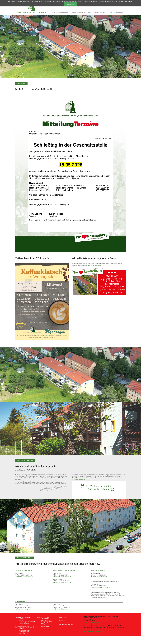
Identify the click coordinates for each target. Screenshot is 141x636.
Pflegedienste (45, 626)
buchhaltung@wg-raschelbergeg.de (102, 587)
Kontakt (62, 617)
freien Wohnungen (93, 265)
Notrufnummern (66, 624)
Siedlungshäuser (24, 631)
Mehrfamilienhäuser (25, 630)
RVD (42, 623)
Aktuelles (21, 618)
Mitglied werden (46, 620)
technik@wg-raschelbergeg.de (24, 576)
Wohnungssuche (116, 12)
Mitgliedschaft (45, 618)
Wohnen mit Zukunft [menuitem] (60, 12)
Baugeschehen (23, 633)
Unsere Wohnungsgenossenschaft (27, 621)
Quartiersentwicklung (24, 627)
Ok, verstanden (70, 4)
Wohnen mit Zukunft (23, 617)
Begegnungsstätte (46, 622)
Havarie (62, 621)
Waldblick (21, 628)
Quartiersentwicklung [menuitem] (81, 12)
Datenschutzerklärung (125, 1)
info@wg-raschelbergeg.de (99, 576)
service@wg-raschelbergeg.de (62, 576)
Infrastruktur (44, 625)
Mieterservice (43, 617)
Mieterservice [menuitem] (100, 12)
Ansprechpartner (24, 623)
